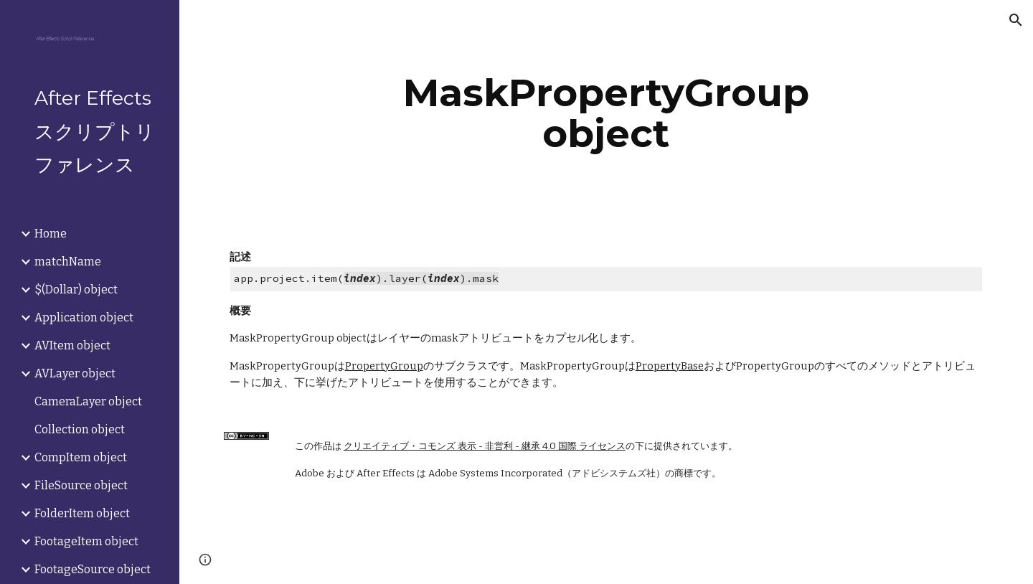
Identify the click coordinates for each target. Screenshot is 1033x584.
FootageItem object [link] (86, 541)
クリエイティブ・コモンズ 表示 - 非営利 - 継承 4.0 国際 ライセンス (485, 446)
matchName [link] (67, 261)
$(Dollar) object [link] (76, 289)
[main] (606, 113)
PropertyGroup (384, 365)
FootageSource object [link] (92, 569)
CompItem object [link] (80, 457)
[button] (1016, 20)
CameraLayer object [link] (88, 401)
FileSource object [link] (81, 485)
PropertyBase (670, 365)
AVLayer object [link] (74, 373)
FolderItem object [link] (82, 513)
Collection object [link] (79, 429)
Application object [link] (83, 317)
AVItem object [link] (72, 345)
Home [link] (50, 233)
